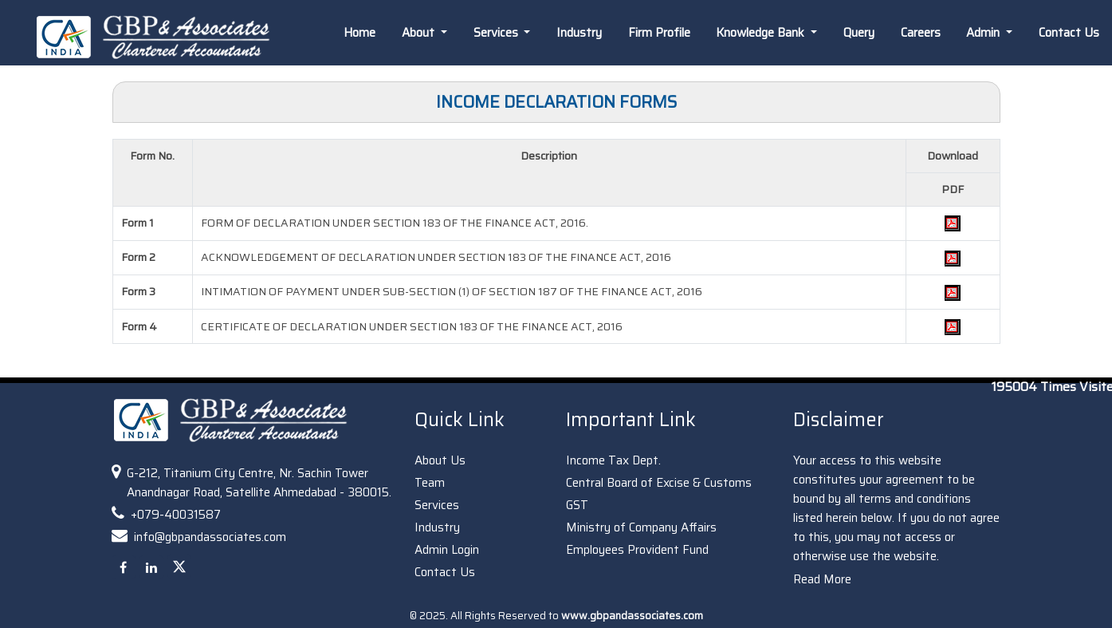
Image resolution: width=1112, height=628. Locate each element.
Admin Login (447, 549)
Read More (822, 579)
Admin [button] (984, 32)
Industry (579, 32)
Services (437, 505)
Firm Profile (659, 32)
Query (858, 32)
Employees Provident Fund (637, 549)
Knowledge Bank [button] (761, 32)
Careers (921, 32)
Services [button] (497, 32)
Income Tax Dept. (613, 460)
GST (577, 505)
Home (359, 32)
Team (430, 482)
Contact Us (445, 572)
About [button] (420, 32)
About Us (440, 460)
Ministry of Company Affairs (641, 527)
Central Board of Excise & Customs (659, 482)
